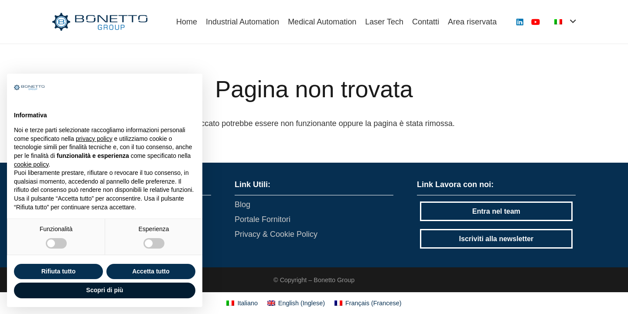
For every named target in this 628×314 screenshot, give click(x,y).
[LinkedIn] (520, 22)
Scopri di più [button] (104, 290)
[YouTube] (535, 22)
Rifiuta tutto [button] (58, 271)
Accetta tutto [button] (151, 271)
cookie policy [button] (31, 164)
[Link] (99, 22)
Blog (242, 204)
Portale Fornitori (262, 219)
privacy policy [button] (94, 138)
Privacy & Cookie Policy (276, 234)
